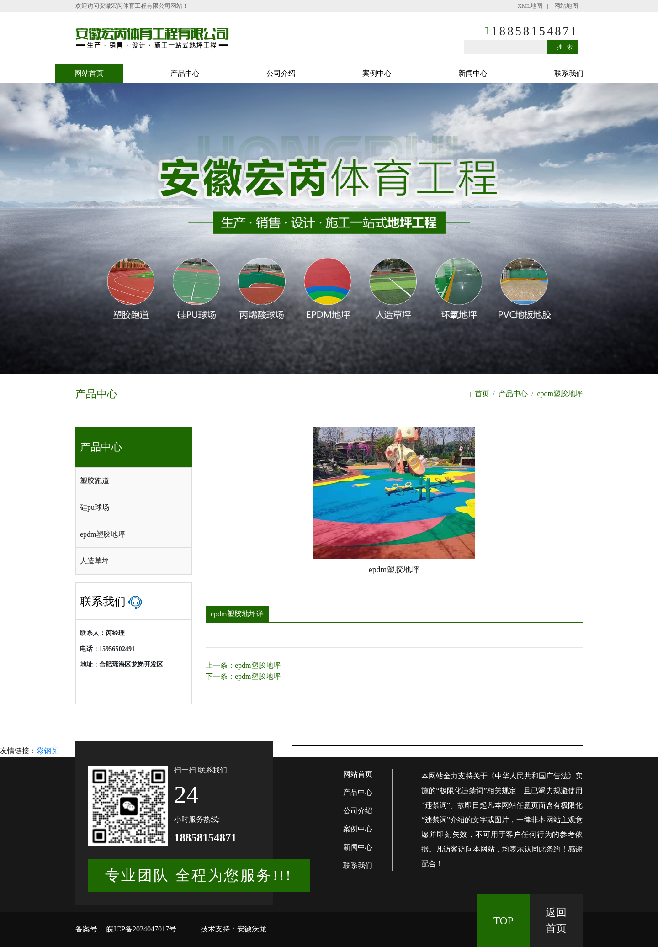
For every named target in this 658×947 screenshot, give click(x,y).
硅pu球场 (94, 507)
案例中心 (377, 73)
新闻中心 (473, 73)
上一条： (243, 665)
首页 (479, 393)
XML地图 (530, 6)
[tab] (133, 481)
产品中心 (185, 73)
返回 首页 (556, 920)
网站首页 (89, 73)
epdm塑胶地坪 (560, 393)
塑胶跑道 (94, 481)
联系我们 (569, 73)
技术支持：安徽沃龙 (233, 929)
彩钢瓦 (47, 751)
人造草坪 (94, 561)
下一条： (243, 676)
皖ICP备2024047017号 (140, 929)
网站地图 (566, 6)
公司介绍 (281, 73)
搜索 (567, 47)
